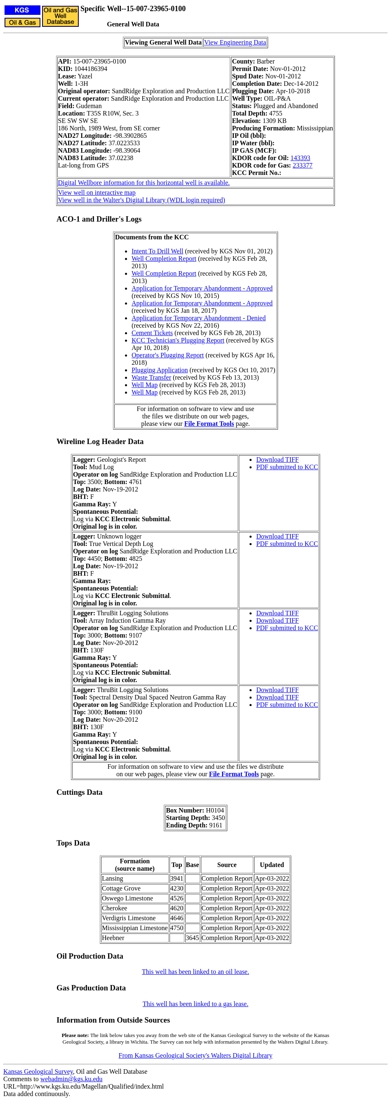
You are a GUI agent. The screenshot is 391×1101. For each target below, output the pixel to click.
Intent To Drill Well (157, 251)
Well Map (145, 384)
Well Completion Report (164, 258)
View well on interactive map (97, 192)
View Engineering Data (235, 42)
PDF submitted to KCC (287, 466)
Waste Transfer (151, 377)
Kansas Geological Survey (38, 1071)
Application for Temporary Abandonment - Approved (202, 288)
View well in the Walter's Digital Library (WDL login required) (141, 199)
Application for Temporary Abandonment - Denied (199, 317)
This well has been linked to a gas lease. (195, 1003)
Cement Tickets (152, 332)
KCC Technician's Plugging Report (178, 340)
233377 (303, 165)
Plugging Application (160, 369)
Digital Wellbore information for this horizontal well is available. (144, 182)
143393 (300, 157)
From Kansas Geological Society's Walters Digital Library (196, 1055)
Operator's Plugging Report (168, 355)
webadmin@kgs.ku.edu (71, 1078)
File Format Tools (209, 423)
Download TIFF (277, 459)
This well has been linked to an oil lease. (195, 971)
